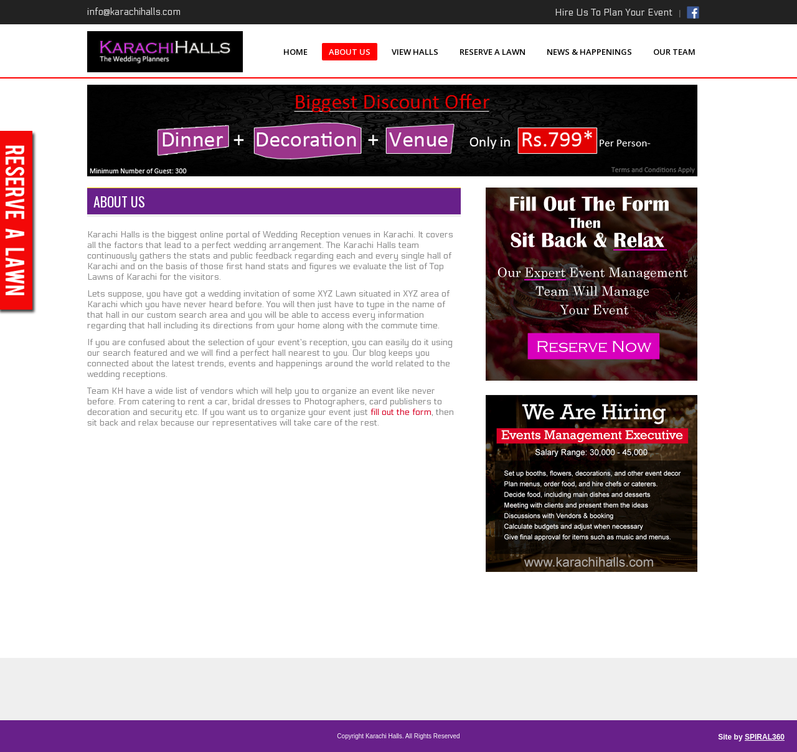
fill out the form (400, 412)
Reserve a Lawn (493, 51)
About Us (349, 51)
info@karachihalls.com (134, 11)
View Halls (415, 51)
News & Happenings (589, 51)
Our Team (674, 51)
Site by (751, 737)
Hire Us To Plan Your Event (613, 12)
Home (295, 51)
